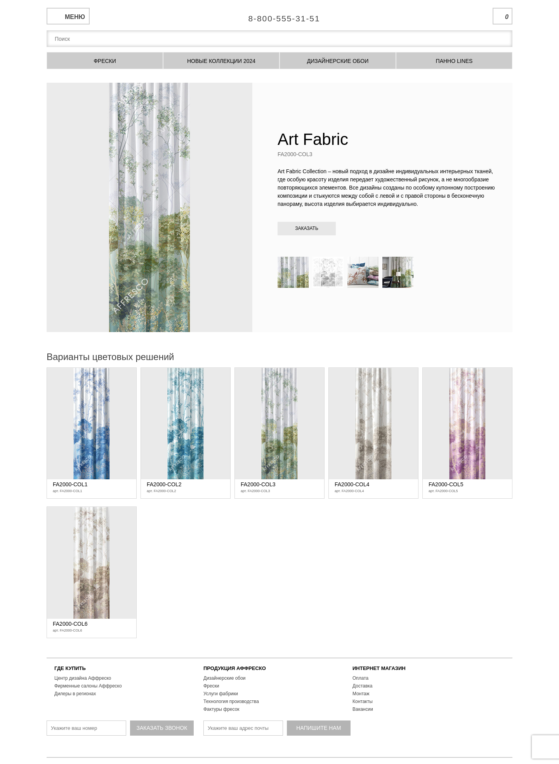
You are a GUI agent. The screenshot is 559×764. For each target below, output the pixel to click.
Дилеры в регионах (75, 693)
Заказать (306, 228)
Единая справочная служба (279, 15)
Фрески (211, 686)
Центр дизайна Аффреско (82, 678)
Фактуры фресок (221, 709)
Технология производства (231, 701)
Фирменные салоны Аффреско (88, 686)
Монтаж (361, 693)
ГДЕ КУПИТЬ (70, 668)
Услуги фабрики (220, 693)
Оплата (360, 678)
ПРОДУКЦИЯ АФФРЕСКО (234, 668)
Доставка (362, 686)
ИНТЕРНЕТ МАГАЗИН (379, 668)
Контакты (362, 701)
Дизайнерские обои (224, 678)
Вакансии (362, 709)
